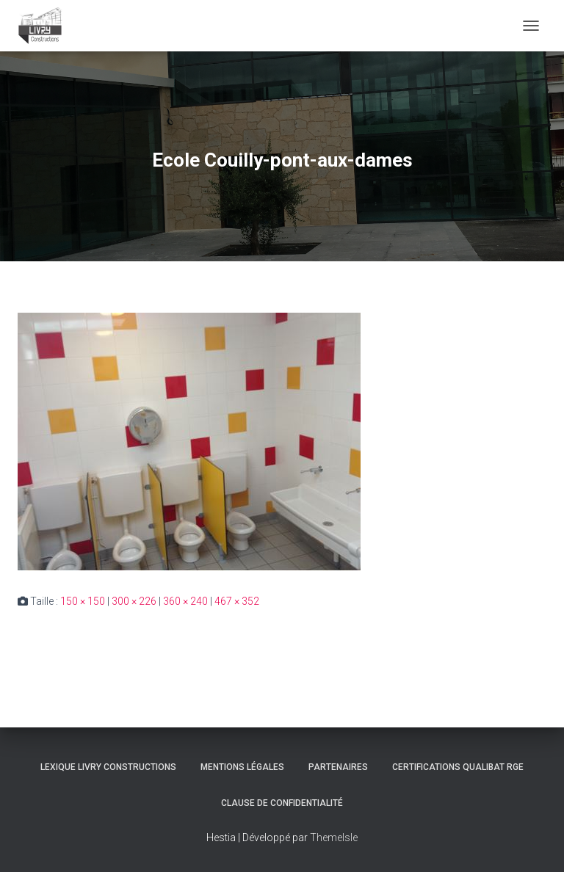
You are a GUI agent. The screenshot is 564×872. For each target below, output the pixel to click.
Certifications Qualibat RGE (458, 767)
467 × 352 (236, 601)
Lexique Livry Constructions (108, 767)
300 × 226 (134, 601)
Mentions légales (242, 767)
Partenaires (338, 767)
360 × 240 (185, 601)
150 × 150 (82, 601)
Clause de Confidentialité (282, 803)
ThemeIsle (334, 837)
